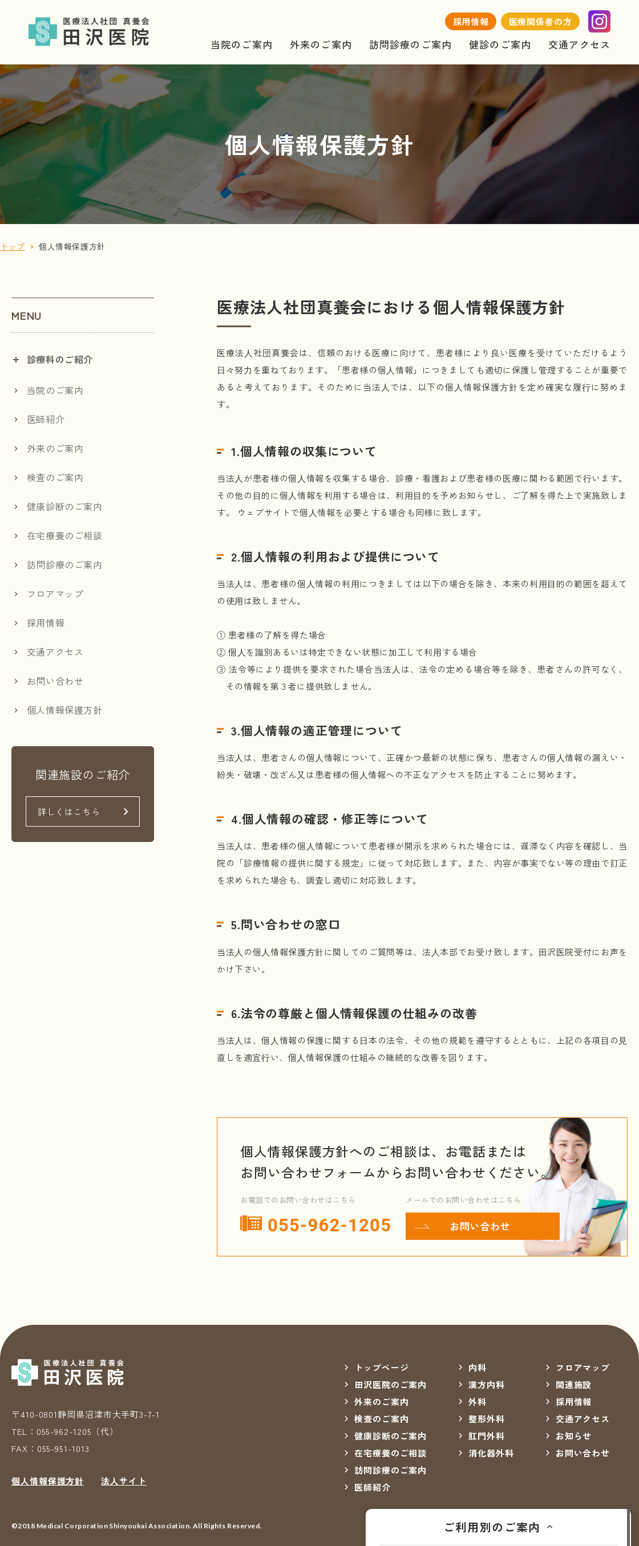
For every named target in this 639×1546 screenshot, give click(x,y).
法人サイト (124, 1481)
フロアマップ (55, 593)
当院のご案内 (242, 44)
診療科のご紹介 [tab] (60, 359)
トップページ (381, 1367)
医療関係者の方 (540, 21)
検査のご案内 (55, 477)
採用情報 (471, 21)
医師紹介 (46, 419)
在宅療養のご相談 (65, 535)
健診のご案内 (500, 44)
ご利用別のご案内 (492, 1527)
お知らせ (574, 1436)
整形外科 (486, 1419)
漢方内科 (486, 1384)
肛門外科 (486, 1436)
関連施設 (574, 1384)
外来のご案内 (321, 44)
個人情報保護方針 (65, 710)
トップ (12, 246)
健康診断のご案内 (65, 506)
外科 (477, 1401)
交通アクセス (579, 44)
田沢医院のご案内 (390, 1384)
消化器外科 (491, 1453)
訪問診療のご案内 (410, 44)
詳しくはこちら (69, 811)
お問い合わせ (480, 1226)
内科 (477, 1367)
